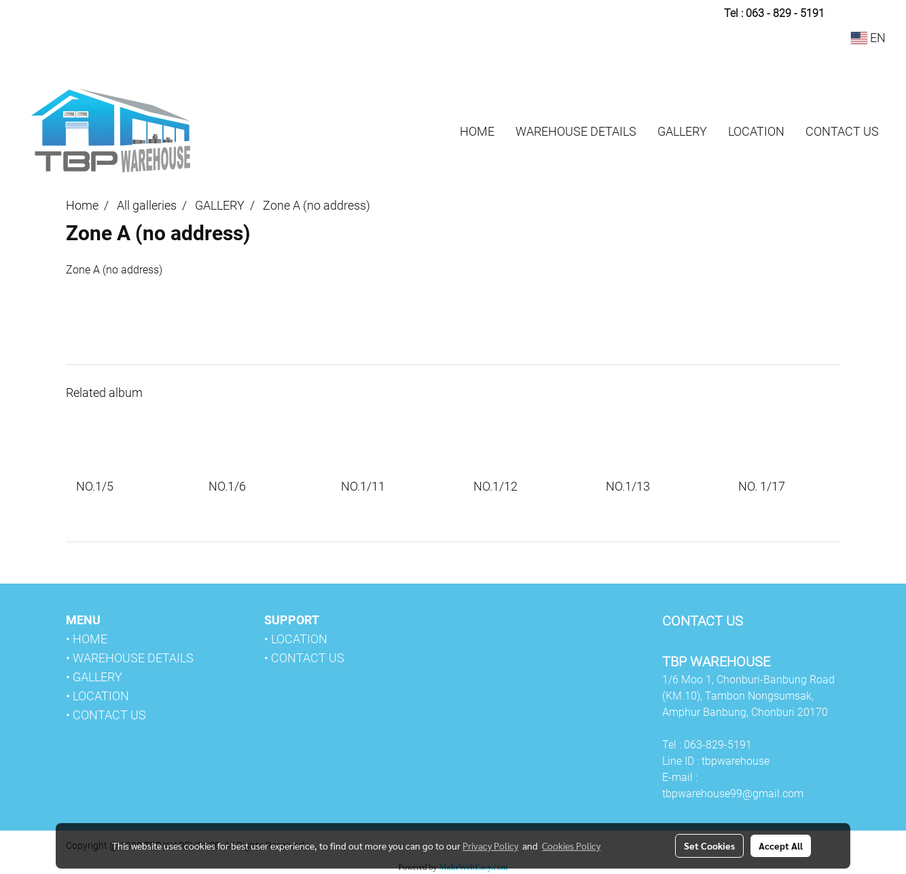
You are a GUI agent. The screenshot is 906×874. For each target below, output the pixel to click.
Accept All (781, 845)
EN (868, 38)
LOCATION (756, 131)
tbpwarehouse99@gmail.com (732, 793)
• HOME (86, 639)
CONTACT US (842, 131)
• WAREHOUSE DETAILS (130, 658)
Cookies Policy (571, 845)
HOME (477, 131)
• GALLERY (94, 677)
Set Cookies (709, 845)
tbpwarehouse (735, 761)
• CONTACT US (106, 715)
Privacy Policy (490, 845)
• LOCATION (97, 696)
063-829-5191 (718, 744)
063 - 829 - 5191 (785, 13)
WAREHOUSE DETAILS (575, 131)
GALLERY (682, 131)
